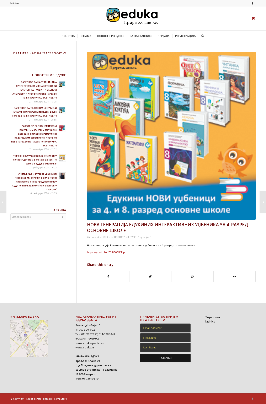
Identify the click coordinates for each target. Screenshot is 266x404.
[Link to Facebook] (252, 3)
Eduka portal (33, 398)
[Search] (201, 36)
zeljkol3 (147, 237)
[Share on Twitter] (150, 276)
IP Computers (59, 398)
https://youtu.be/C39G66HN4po (107, 252)
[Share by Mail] (234, 276)
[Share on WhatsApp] (192, 276)
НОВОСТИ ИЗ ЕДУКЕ (125, 237)
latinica (14, 3)
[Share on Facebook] (108, 276)
